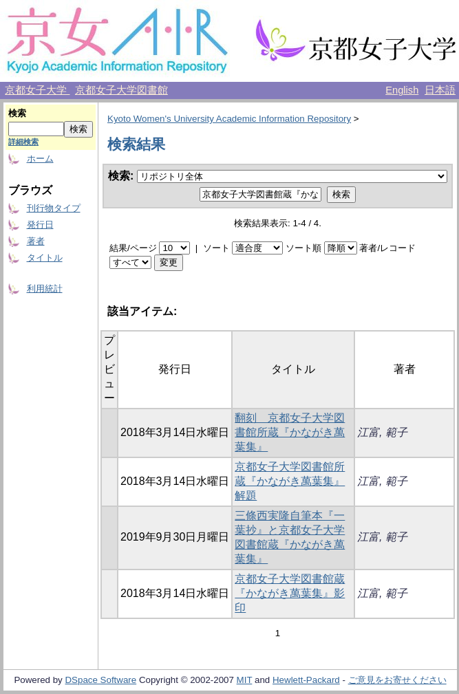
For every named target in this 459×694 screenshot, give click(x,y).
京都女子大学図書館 (121, 90)
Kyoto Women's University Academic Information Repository (229, 118)
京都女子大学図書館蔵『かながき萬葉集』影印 (290, 593)
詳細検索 (23, 142)
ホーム (40, 158)
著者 (36, 241)
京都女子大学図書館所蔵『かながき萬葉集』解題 (290, 481)
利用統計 (45, 288)
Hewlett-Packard (306, 680)
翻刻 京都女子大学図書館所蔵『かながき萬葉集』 (290, 432)
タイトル (45, 257)
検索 (17, 113)
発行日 (40, 224)
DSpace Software (100, 680)
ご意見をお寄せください (397, 680)
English (401, 90)
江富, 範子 (382, 432)
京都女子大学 (37, 90)
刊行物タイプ (54, 208)
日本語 (440, 90)
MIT (245, 680)
